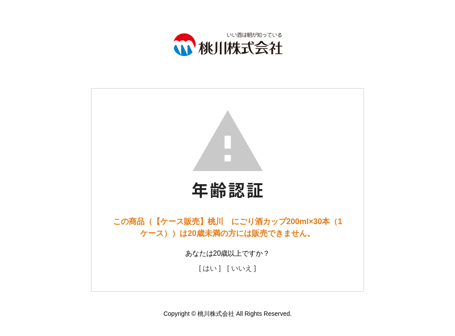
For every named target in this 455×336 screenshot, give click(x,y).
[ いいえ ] (241, 268)
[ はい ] (210, 268)
